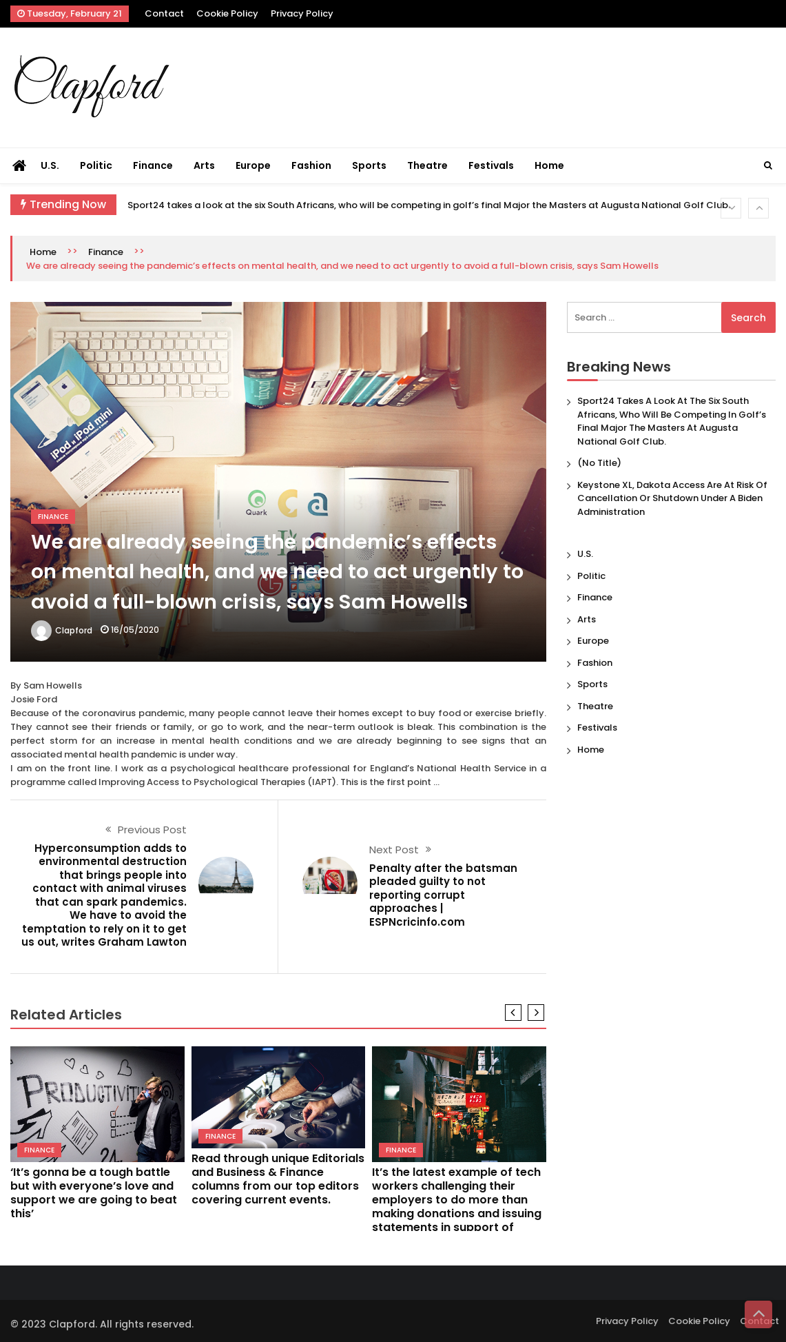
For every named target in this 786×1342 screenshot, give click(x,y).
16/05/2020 (135, 630)
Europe (253, 165)
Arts (204, 165)
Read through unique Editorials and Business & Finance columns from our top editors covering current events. (278, 1179)
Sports (369, 165)
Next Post (394, 849)
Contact (164, 13)
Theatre (427, 165)
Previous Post (152, 829)
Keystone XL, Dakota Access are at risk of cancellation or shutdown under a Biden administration (672, 498)
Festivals (491, 165)
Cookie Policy (227, 13)
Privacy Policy (302, 13)
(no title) (599, 462)
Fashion (311, 165)
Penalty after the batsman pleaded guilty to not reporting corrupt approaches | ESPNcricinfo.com (443, 895)
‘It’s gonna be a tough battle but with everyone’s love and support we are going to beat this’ (93, 1192)
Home (549, 165)
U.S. (50, 165)
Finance (153, 165)
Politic (96, 165)
